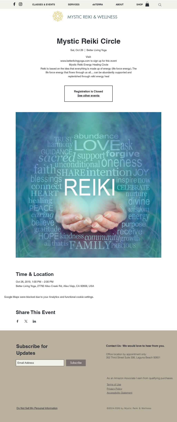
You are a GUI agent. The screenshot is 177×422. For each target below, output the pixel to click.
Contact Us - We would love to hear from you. (135, 345)
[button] (147, 4)
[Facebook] (14, 4)
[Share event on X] (26, 321)
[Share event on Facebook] (17, 321)
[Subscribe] (76, 363)
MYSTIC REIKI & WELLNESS (92, 17)
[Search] (160, 5)
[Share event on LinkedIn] (34, 321)
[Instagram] (20, 4)
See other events (88, 95)
